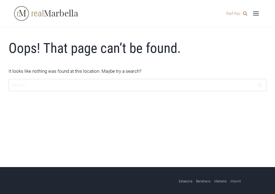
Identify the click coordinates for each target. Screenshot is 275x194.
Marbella (220, 181)
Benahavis (203, 181)
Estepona (185, 181)
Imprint (235, 181)
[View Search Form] (235, 13)
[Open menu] (256, 13)
